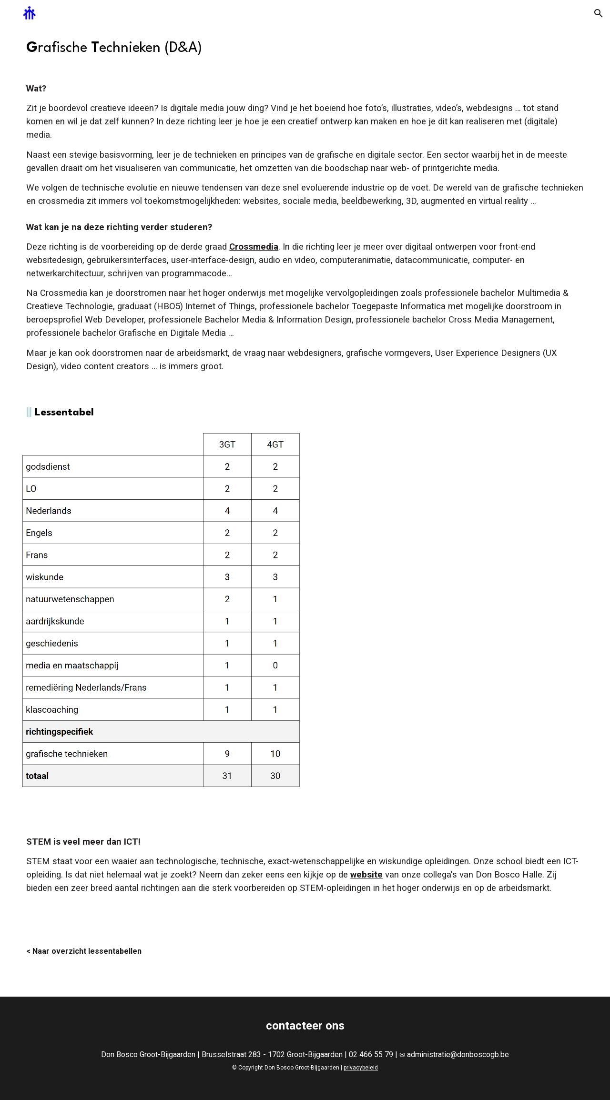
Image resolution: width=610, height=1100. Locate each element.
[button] (598, 13)
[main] (304, 48)
